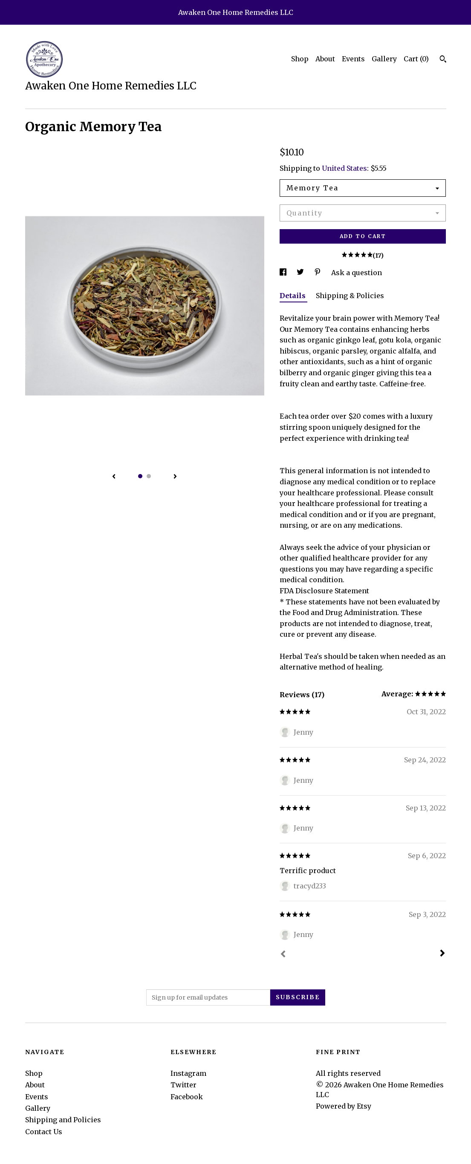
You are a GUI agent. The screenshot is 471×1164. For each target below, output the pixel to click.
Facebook (186, 1096)
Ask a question (356, 272)
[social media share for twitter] (301, 272)
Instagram (188, 1073)
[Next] (442, 954)
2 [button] (149, 476)
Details (293, 295)
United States (344, 168)
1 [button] (140, 476)
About (325, 59)
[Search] (443, 60)
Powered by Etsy (343, 1106)
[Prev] (283, 955)
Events (353, 59)
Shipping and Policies (63, 1119)
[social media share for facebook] (284, 272)
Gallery (384, 59)
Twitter (183, 1085)
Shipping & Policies (350, 295)
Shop (300, 59)
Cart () (416, 59)
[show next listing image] (175, 477)
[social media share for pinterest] (318, 272)
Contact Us (43, 1131)
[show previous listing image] (114, 477)
